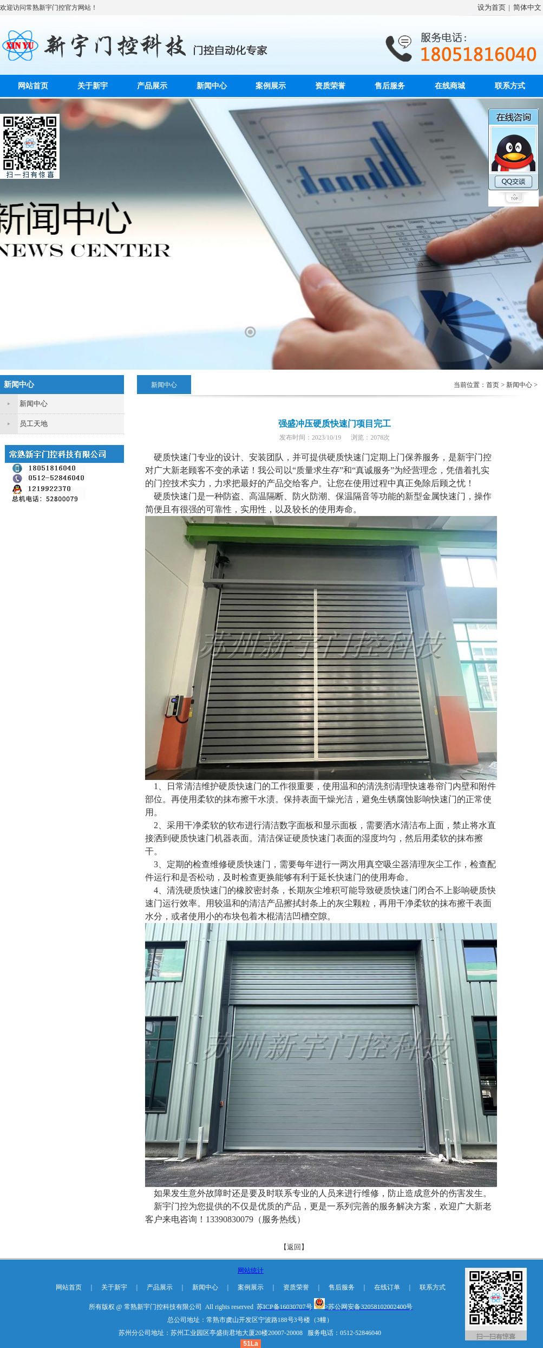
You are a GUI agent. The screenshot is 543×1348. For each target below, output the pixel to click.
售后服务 (390, 86)
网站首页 (33, 86)
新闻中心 (212, 86)
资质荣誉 (330, 86)
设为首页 (491, 7)
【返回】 (294, 1247)
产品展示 (152, 86)
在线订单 (387, 1287)
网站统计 (251, 1270)
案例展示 (271, 86)
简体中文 (527, 7)
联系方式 (510, 86)
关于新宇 (92, 86)
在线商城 (450, 86)
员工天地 (33, 424)
